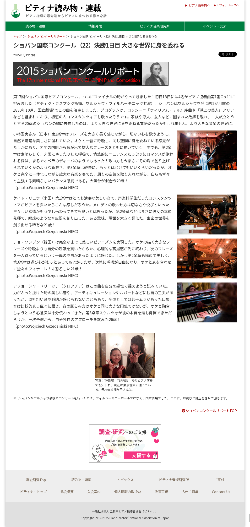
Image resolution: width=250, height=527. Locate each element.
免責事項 (161, 491)
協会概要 (67, 491)
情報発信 (95, 25)
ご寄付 (219, 479)
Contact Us (221, 491)
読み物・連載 (35, 25)
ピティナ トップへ (228, 5)
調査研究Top (36, 479)
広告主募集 (190, 491)
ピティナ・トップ (33, 491)
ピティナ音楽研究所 (155, 25)
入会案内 (94, 491)
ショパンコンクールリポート (46, 36)
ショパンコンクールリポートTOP (209, 410)
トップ (17, 36)
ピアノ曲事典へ (199, 5)
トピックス (125, 479)
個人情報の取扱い (127, 491)
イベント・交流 (214, 25)
